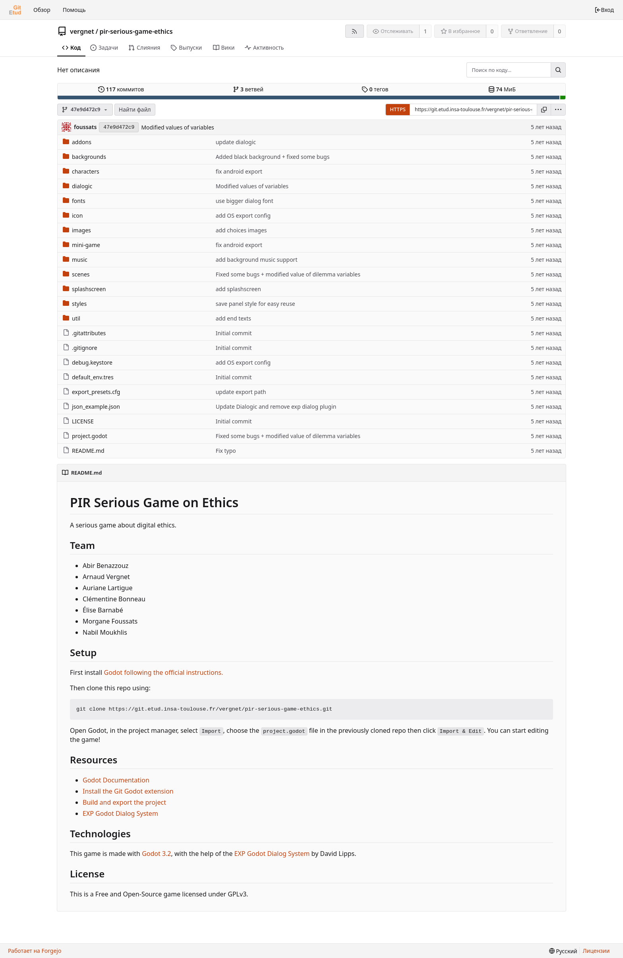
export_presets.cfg (91, 392)
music (75, 259)
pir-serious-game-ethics (135, 31)
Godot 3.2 (156, 853)
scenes (76, 274)
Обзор (41, 10)
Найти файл (135, 109)
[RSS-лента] (354, 31)
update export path (241, 392)
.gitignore (80, 348)
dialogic (77, 186)
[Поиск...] (558, 69)
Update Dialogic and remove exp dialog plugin (276, 406)
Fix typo (226, 450)
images (77, 230)
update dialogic (236, 142)
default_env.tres (88, 377)
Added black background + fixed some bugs (273, 156)
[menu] (558, 110)
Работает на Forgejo (34, 950)
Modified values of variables (177, 127)
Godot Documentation (116, 780)
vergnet (82, 31)
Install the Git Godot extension (128, 791)
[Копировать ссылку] (544, 110)
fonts (74, 201)
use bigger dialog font (244, 201)
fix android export (239, 171)
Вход (604, 10)
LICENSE (78, 421)
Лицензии (596, 950)
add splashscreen (238, 289)
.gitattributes (84, 333)
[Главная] (15, 10)
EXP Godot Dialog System (120, 813)
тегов (375, 89)
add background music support (257, 259)
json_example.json (91, 406)
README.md (83, 450)
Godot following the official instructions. (163, 672)
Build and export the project (124, 802)
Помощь (74, 10)
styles (75, 303)
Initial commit (234, 333)
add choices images (241, 230)
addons (77, 142)
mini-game (81, 245)
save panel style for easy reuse (255, 303)
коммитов (121, 89)
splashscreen (84, 289)
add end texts (233, 318)
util (71, 318)
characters (81, 171)
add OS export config (243, 215)
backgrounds (84, 156)
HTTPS (398, 109)
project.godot (85, 436)
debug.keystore (87, 362)
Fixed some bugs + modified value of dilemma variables (288, 274)
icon (73, 215)
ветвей (248, 89)
